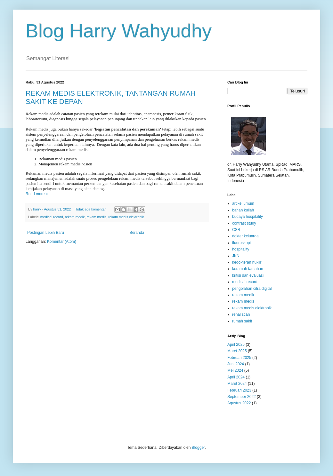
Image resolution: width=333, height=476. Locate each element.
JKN (236, 256)
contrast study (244, 223)
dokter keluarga (245, 236)
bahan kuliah (243, 210)
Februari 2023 (239, 390)
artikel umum (243, 203)
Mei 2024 (235, 370)
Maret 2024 (237, 383)
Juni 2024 (235, 364)
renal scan (241, 314)
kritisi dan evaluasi (248, 275)
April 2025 (236, 344)
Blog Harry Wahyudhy (119, 31)
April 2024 (236, 377)
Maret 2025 (237, 351)
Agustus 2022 (239, 403)
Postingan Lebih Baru (45, 232)
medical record (51, 217)
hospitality (240, 249)
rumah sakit (242, 321)
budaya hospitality (247, 216)
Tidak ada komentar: (91, 209)
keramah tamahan (247, 268)
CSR (236, 229)
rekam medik (75, 217)
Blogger (198, 447)
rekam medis (96, 217)
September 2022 (241, 396)
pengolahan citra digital (252, 288)
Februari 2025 (239, 357)
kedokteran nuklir (246, 262)
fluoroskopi (241, 243)
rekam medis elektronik (126, 217)
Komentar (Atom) (61, 241)
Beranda (137, 232)
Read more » (37, 194)
